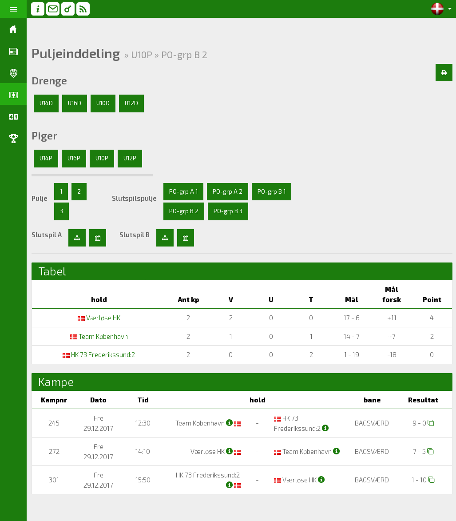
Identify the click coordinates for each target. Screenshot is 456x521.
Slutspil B (134, 235)
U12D (131, 103)
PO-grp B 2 (183, 211)
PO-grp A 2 (227, 191)
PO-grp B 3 (228, 211)
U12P (129, 158)
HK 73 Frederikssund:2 (99, 354)
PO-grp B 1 (271, 191)
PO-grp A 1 (183, 191)
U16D (74, 103)
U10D (103, 103)
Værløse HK (99, 318)
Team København (99, 336)
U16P (73, 158)
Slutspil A (47, 235)
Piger (44, 135)
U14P (46, 158)
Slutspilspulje (134, 198)
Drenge (49, 80)
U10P (101, 158)
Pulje (40, 198)
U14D (46, 103)
